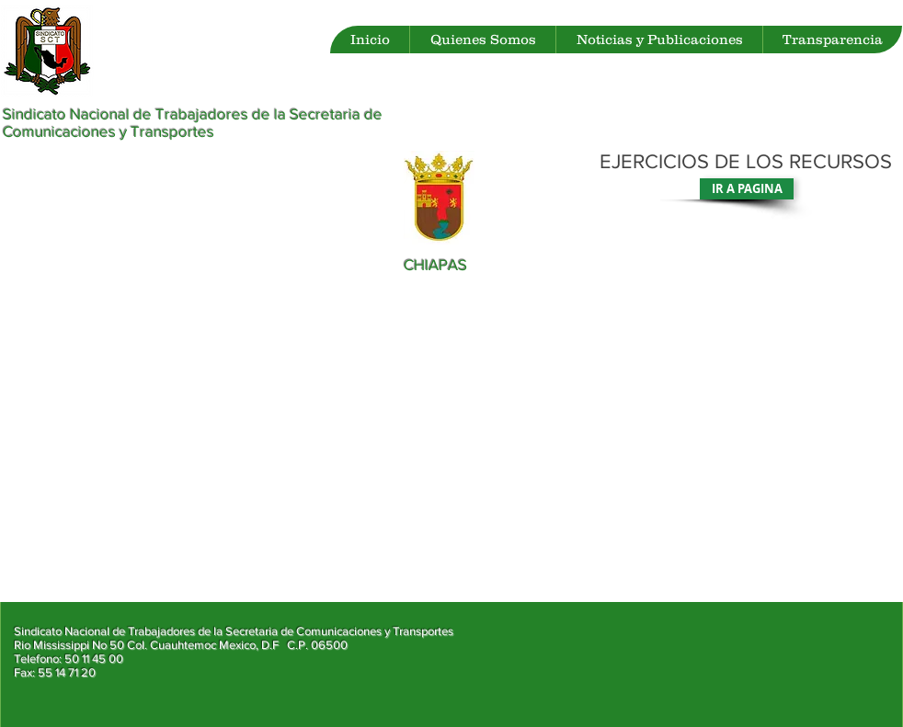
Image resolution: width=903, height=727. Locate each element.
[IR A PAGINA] (747, 188)
